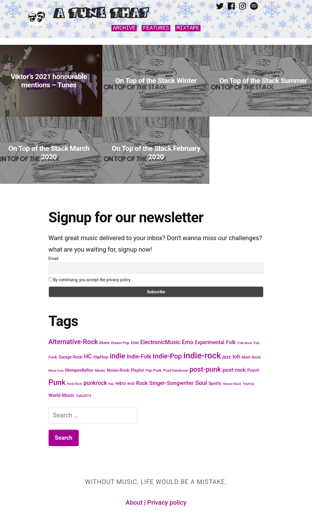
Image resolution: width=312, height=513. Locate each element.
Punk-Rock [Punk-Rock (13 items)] (74, 384)
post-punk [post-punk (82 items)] (205, 369)
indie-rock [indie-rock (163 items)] (202, 355)
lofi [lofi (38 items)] (236, 357)
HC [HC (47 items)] (88, 356)
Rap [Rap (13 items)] (111, 384)
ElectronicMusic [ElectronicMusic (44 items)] (160, 342)
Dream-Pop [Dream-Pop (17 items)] (120, 343)
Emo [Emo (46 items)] (187, 342)
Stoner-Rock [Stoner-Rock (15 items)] (232, 384)
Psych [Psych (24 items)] (253, 370)
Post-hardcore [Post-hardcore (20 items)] (175, 370)
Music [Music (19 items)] (100, 370)
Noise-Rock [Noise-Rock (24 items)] (118, 370)
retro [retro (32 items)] (120, 383)
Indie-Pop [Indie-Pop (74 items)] (167, 356)
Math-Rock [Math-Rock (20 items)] (251, 357)
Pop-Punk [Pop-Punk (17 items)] (153, 370)
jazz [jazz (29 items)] (226, 357)
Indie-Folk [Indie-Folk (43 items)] (139, 356)
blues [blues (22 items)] (104, 342)
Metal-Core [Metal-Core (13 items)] (56, 371)
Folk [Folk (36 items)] (231, 342)
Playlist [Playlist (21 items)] (137, 370)
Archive (124, 28)
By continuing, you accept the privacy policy (90, 279)
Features (156, 28)
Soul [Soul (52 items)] (201, 382)
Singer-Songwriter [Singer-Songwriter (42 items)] (171, 383)
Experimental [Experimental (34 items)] (209, 342)
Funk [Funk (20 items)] (53, 357)
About (134, 502)
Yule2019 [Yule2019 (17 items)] (83, 396)
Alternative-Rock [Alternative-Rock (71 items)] (73, 342)
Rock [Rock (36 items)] (141, 383)
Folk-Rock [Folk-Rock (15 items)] (244, 343)
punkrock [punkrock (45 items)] (95, 383)
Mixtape (187, 28)
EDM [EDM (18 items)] (134, 343)
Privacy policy (166, 502)
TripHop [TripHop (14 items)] (248, 384)
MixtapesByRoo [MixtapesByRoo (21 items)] (79, 370)
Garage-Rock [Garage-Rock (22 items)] (70, 357)
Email (54, 258)
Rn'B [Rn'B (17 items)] (130, 383)
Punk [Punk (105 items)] (57, 382)
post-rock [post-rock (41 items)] (234, 370)
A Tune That (100, 13)
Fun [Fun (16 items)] (256, 343)
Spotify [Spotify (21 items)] (215, 383)
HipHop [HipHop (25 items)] (100, 357)
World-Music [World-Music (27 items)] (61, 395)
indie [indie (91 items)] (117, 356)
